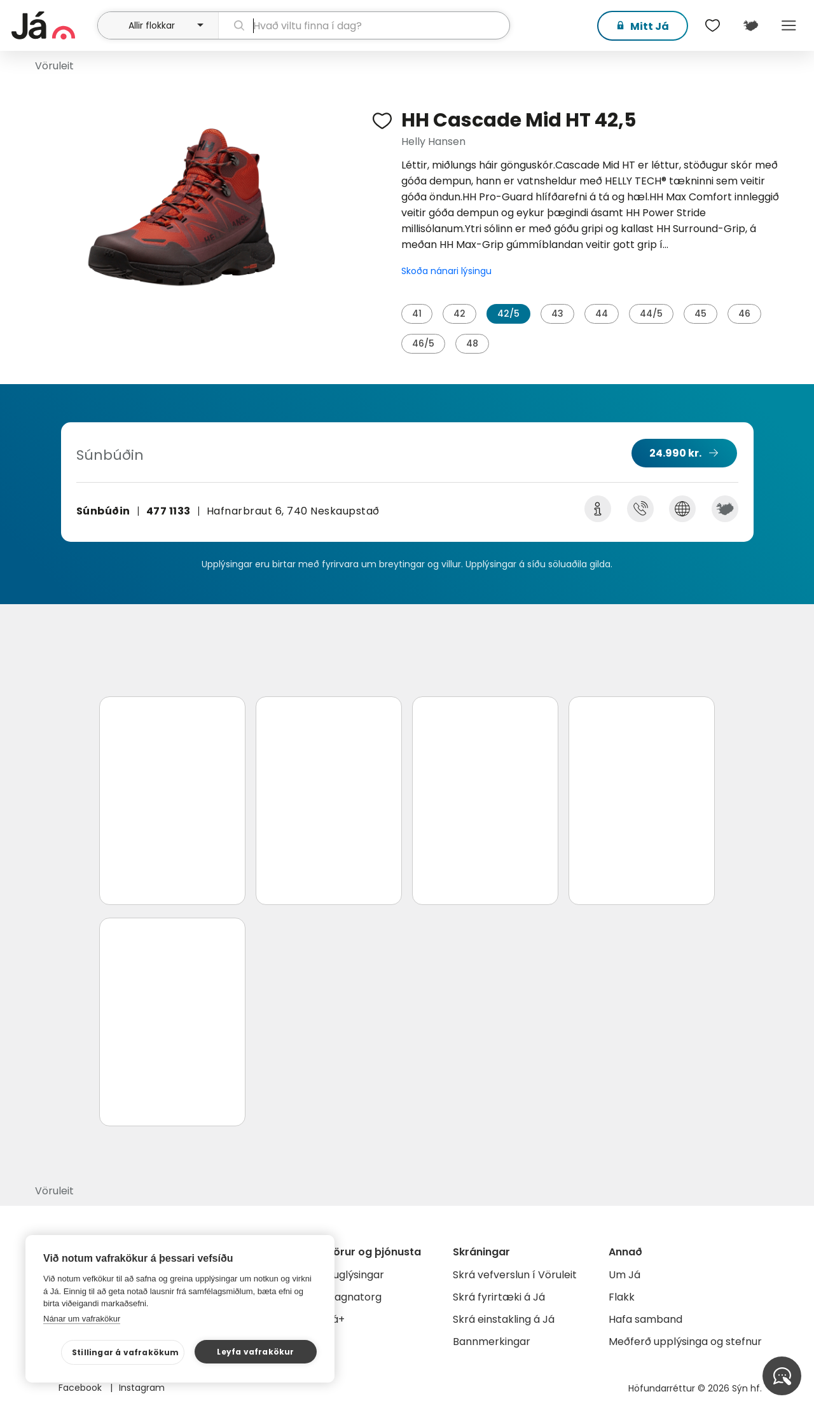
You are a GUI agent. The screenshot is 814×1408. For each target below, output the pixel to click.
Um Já (624, 1274)
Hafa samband (645, 1319)
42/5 (508, 313)
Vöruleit (54, 66)
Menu (789, 25)
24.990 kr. (675, 453)
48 (472, 343)
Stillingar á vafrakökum (125, 1352)
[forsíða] (52, 25)
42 (459, 313)
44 (601, 313)
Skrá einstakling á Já (504, 1319)
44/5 (651, 313)
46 (744, 313)
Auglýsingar (355, 1274)
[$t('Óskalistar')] (712, 25)
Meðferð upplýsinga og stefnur (685, 1341)
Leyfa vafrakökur (255, 1351)
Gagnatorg (354, 1297)
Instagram (142, 1387)
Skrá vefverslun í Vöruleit (515, 1274)
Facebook (81, 1387)
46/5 (423, 343)
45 (700, 313)
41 (417, 313)
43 (557, 313)
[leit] (364, 25)
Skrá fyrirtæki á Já (499, 1297)
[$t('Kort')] (750, 25)
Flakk (622, 1297)
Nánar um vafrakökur (81, 1318)
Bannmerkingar (491, 1341)
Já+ (335, 1319)
